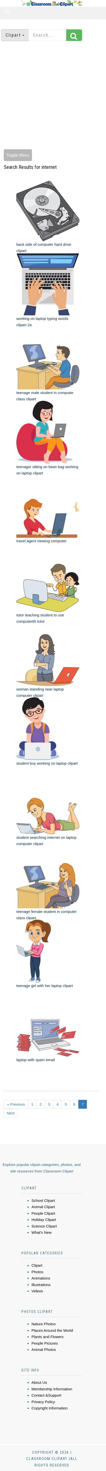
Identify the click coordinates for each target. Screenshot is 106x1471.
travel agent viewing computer (41, 541)
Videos (37, 1291)
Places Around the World (52, 1330)
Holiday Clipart (43, 1219)
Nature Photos (43, 1324)
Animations (40, 1278)
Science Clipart (44, 1226)
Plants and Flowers (47, 1337)
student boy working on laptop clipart (47, 763)
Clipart (36, 1265)
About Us (39, 1382)
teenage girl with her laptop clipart (44, 986)
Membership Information (51, 1389)
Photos (37, 1272)
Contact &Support (46, 1395)
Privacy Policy (43, 1402)
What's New (41, 1232)
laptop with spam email (35, 1060)
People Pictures (44, 1343)
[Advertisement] (51, 96)
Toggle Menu (17, 155)
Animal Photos (43, 1349)
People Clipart (43, 1213)
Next (11, 1113)
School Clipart (43, 1200)
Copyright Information (49, 1408)
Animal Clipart (43, 1207)
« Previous (16, 1104)
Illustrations (41, 1285)
